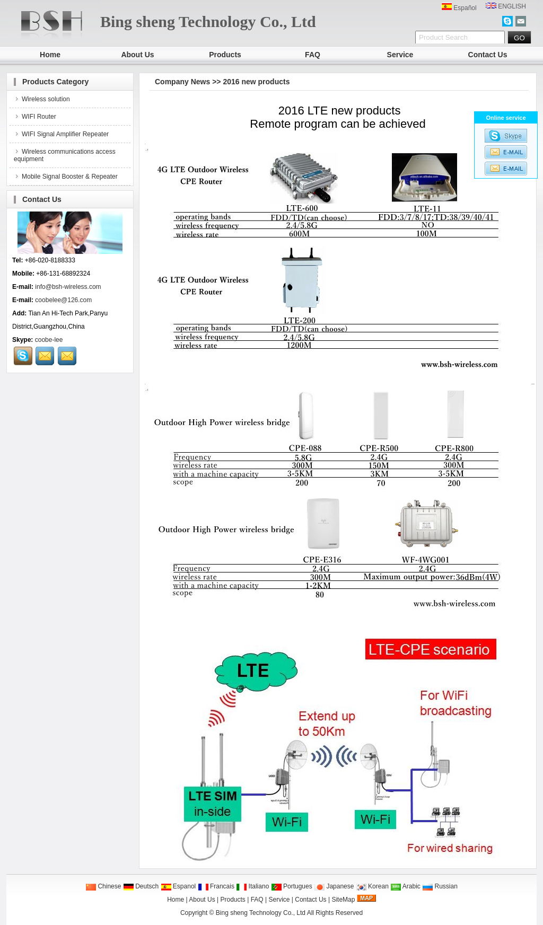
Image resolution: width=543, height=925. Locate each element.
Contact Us (487, 54)
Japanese (334, 886)
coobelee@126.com (63, 300)
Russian (440, 886)
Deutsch (141, 886)
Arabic (405, 886)
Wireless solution (42, 99)
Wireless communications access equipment (65, 155)
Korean (372, 886)
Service (400, 54)
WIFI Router (35, 116)
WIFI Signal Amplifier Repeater (61, 134)
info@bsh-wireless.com (68, 286)
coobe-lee (49, 339)
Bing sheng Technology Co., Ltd (260, 913)
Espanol (178, 886)
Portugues (291, 886)
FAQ (312, 54)
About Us (137, 54)
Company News (182, 81)
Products (225, 54)
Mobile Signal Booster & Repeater (66, 176)
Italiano (252, 886)
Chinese (103, 886)
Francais (216, 886)
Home (50, 54)
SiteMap (343, 899)
